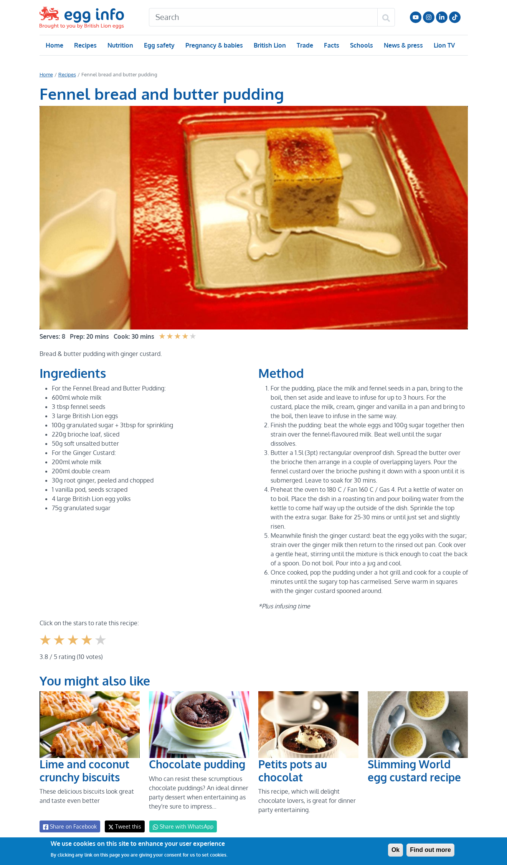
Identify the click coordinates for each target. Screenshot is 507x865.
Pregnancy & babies (213, 45)
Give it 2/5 (59, 636)
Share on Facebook (69, 817)
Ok (395, 850)
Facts (331, 45)
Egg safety (159, 45)
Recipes (85, 45)
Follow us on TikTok (455, 17)
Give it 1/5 (46, 636)
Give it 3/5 (73, 636)
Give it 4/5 (87, 636)
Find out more (430, 850)
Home (54, 45)
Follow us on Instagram (428, 17)
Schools (360, 45)
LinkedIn (442, 17)
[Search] (263, 17)
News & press (402, 45)
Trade (304, 45)
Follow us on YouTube (415, 17)
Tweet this (123, 817)
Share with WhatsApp (179, 817)
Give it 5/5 (101, 636)
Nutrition (120, 45)
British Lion (269, 45)
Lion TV (443, 45)
